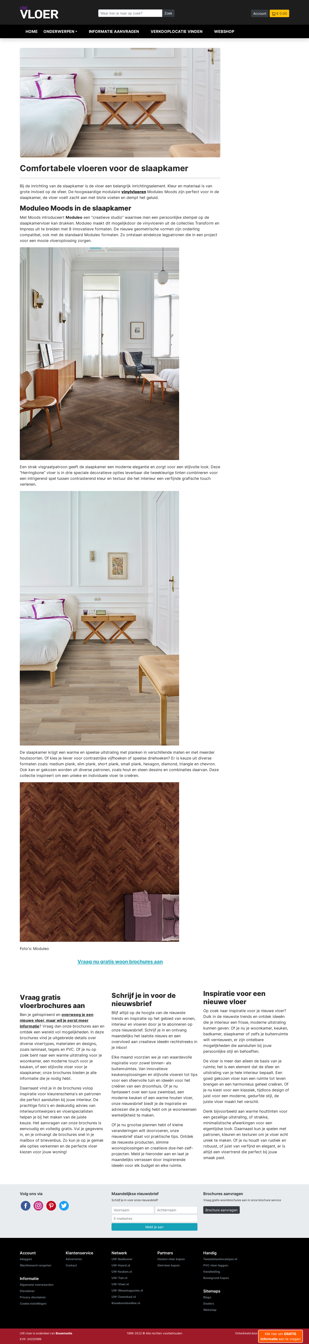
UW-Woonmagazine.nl (127, 1290)
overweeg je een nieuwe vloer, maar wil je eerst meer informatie (56, 1020)
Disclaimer (27, 1291)
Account (259, 13)
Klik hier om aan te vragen (280, 1336)
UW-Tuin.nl (119, 1278)
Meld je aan (154, 1227)
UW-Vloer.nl (120, 1284)
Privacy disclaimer (33, 1297)
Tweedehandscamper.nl (220, 1259)
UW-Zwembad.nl (124, 1297)
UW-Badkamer (122, 1259)
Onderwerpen (58, 31)
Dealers (208, 1303)
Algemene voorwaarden (36, 1284)
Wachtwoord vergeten (35, 1265)
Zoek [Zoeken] (168, 13)
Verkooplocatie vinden (177, 31)
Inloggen (26, 1259)
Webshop (224, 31)
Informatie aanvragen (114, 31)
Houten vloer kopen (171, 1259)
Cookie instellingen (33, 1303)
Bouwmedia (64, 1333)
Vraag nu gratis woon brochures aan (120, 961)
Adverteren (74, 1259)
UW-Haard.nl (121, 1265)
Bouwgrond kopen (216, 1278)
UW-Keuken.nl (122, 1271)
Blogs (207, 1297)
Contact (71, 1265)
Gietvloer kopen (168, 1265)
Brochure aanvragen (221, 1210)
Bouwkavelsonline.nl (126, 1303)
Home (32, 31)
